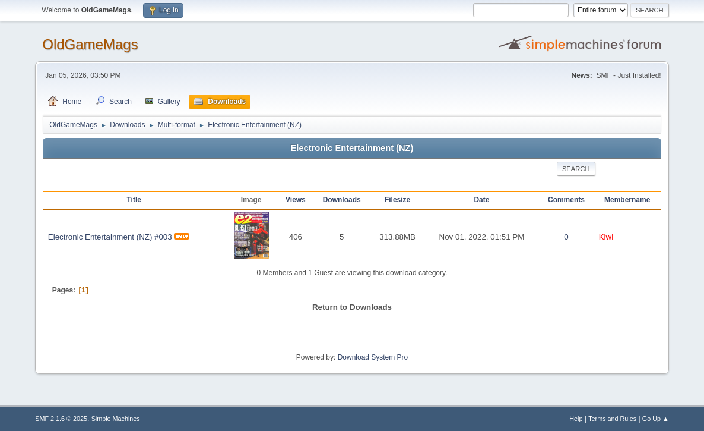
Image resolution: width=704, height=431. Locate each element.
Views (296, 200)
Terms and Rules (612, 418)
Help (575, 418)
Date (481, 200)
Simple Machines (115, 418)
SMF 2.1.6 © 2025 (61, 418)
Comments (566, 200)
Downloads (342, 200)
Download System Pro (373, 357)
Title (134, 200)
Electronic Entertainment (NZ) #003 (110, 236)
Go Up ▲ (655, 418)
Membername (627, 200)
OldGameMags (90, 44)
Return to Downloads (352, 307)
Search (576, 168)
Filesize (397, 200)
